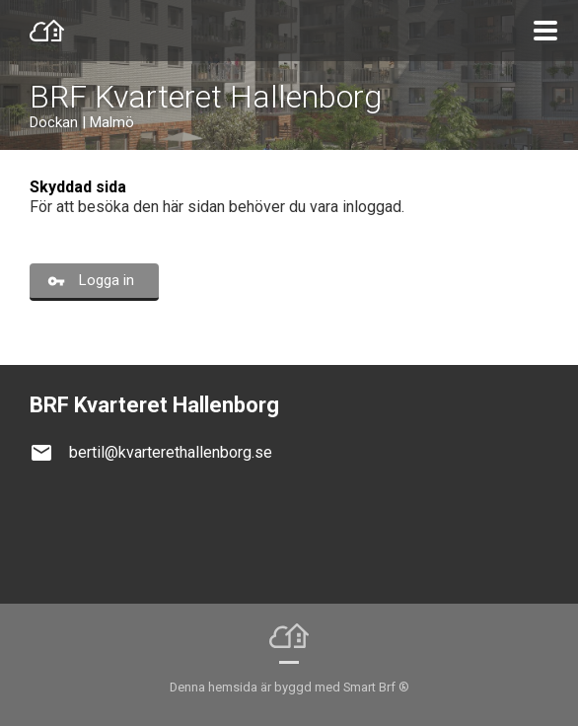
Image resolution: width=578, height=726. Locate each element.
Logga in (106, 280)
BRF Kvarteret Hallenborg (206, 96)
